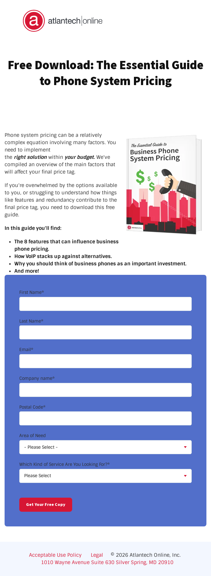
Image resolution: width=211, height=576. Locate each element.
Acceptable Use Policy (57, 555)
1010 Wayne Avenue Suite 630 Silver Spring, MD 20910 (107, 562)
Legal (97, 555)
